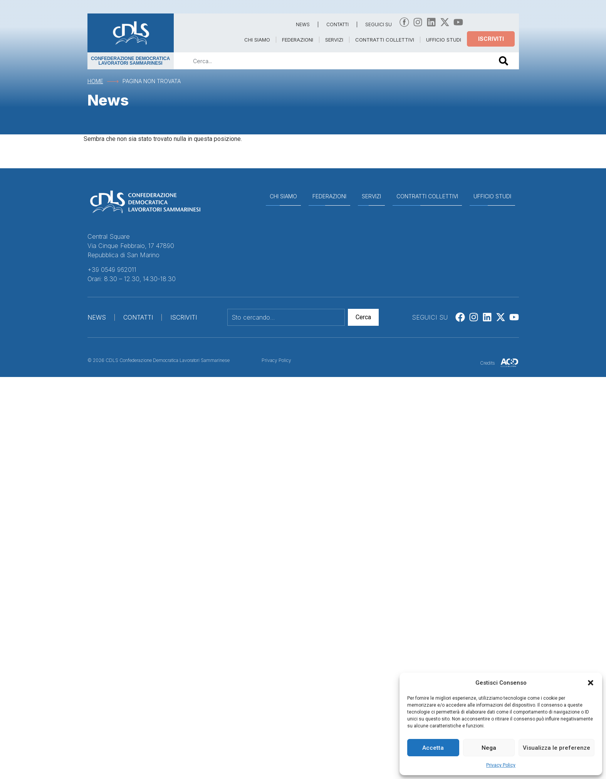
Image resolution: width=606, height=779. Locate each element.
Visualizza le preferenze (556, 747)
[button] (590, 683)
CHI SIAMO (257, 40)
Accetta (433, 747)
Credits (487, 363)
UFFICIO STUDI (443, 40)
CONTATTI (337, 24)
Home (95, 81)
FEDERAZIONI (297, 40)
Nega (489, 747)
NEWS (303, 24)
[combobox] (331, 60)
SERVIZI (334, 40)
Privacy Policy (500, 765)
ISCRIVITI (183, 317)
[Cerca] (505, 60)
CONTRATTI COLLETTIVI (384, 40)
